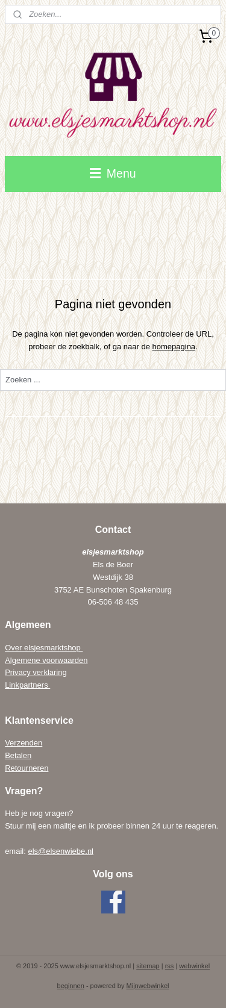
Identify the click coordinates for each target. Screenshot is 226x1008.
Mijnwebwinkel (148, 985)
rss (169, 965)
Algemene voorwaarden (46, 660)
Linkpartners (27, 684)
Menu (113, 173)
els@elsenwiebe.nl (60, 851)
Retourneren (26, 768)
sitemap (148, 965)
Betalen (18, 755)
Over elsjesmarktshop (44, 647)
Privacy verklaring (36, 672)
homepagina (174, 345)
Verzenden (23, 742)
